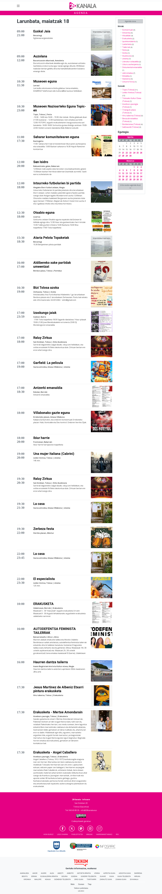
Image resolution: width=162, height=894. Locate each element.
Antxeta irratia (84, 873)
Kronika (27, 879)
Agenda (81, 13)
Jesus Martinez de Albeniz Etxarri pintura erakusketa (58, 689)
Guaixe (103, 876)
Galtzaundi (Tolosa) (130, 127)
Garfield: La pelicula (48, 363)
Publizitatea (77, 834)
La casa (39, 504)
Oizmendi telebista (62, 879)
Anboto (70, 873)
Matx (73, 884)
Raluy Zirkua (42, 338)
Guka (111, 876)
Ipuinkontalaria (128, 41)
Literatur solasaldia (130, 61)
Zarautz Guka (106, 879)
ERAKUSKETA (43, 604)
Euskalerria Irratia (49, 876)
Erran (34, 876)
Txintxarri (91, 879)
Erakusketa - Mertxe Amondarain (58, 712)
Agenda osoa (130, 21)
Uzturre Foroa (128, 81)
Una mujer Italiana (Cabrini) (53, 454)
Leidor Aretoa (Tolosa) (131, 92)
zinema (125, 58)
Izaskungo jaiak (44, 313)
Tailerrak (126, 47)
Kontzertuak (127, 30)
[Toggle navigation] (18, 6)
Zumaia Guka (121, 879)
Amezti (60, 873)
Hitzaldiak (126, 35)
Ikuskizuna (127, 56)
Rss (117, 834)
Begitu (25, 876)
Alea (52, 873)
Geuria (64, 876)
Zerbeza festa (43, 529)
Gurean (81, 884)
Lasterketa (126, 44)
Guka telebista (124, 876)
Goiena (74, 876)
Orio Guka (78, 879)
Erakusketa (127, 38)
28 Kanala (134, 879)
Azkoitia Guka (125, 873)
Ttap (89, 884)
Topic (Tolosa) (128, 89)
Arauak (89, 834)
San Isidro (40, 162)
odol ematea (127, 73)
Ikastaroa (126, 79)
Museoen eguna (45, 81)
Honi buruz (48, 834)
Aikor (34, 873)
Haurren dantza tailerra (50, 662)
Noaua (48, 879)
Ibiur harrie (41, 438)
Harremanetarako (104, 834)
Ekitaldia (125, 76)
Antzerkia (126, 33)
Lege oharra (62, 834)
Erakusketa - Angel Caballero (55, 752)
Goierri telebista (88, 876)
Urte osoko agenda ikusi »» (130, 186)
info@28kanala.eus (89, 810)
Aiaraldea (24, 873)
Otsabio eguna (44, 212)
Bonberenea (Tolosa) (131, 124)
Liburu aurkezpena (130, 64)
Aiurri (43, 873)
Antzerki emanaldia (47, 388)
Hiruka (137, 876)
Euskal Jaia (41, 31)
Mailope (37, 879)
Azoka (124, 53)
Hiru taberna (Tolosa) (131, 115)
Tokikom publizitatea (81, 888)
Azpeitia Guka (109, 873)
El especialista (44, 579)
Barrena (138, 873)
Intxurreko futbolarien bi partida (57, 183)
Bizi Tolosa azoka (46, 288)
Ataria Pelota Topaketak (51, 238)
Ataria (97, 873)
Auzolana (40, 56)
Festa (124, 50)
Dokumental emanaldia (132, 67)
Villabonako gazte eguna (51, 413)
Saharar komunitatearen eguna (56, 137)
